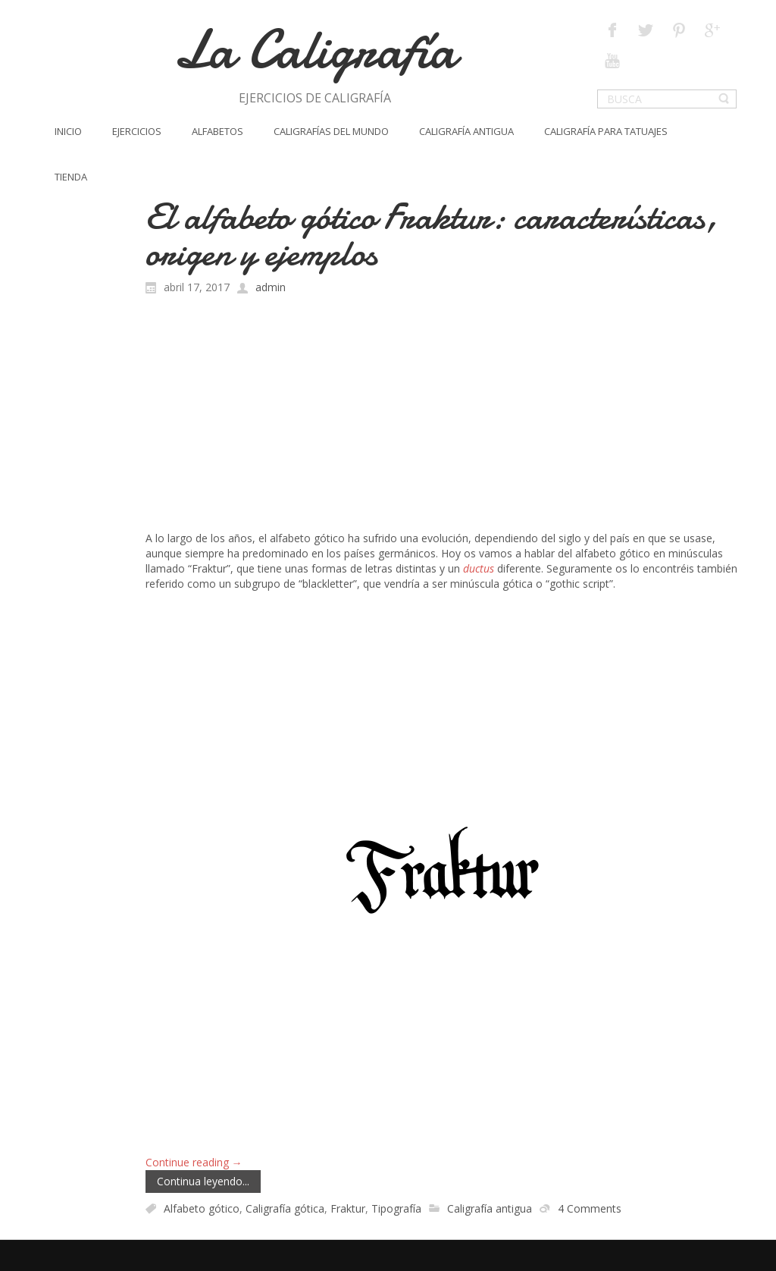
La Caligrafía (315, 49)
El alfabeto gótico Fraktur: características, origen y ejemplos (432, 235)
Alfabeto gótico (201, 1208)
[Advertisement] (441, 417)
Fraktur (347, 1208)
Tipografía (396, 1208)
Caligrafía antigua (489, 1208)
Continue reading (194, 1162)
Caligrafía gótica (285, 1208)
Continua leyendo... (203, 1181)
